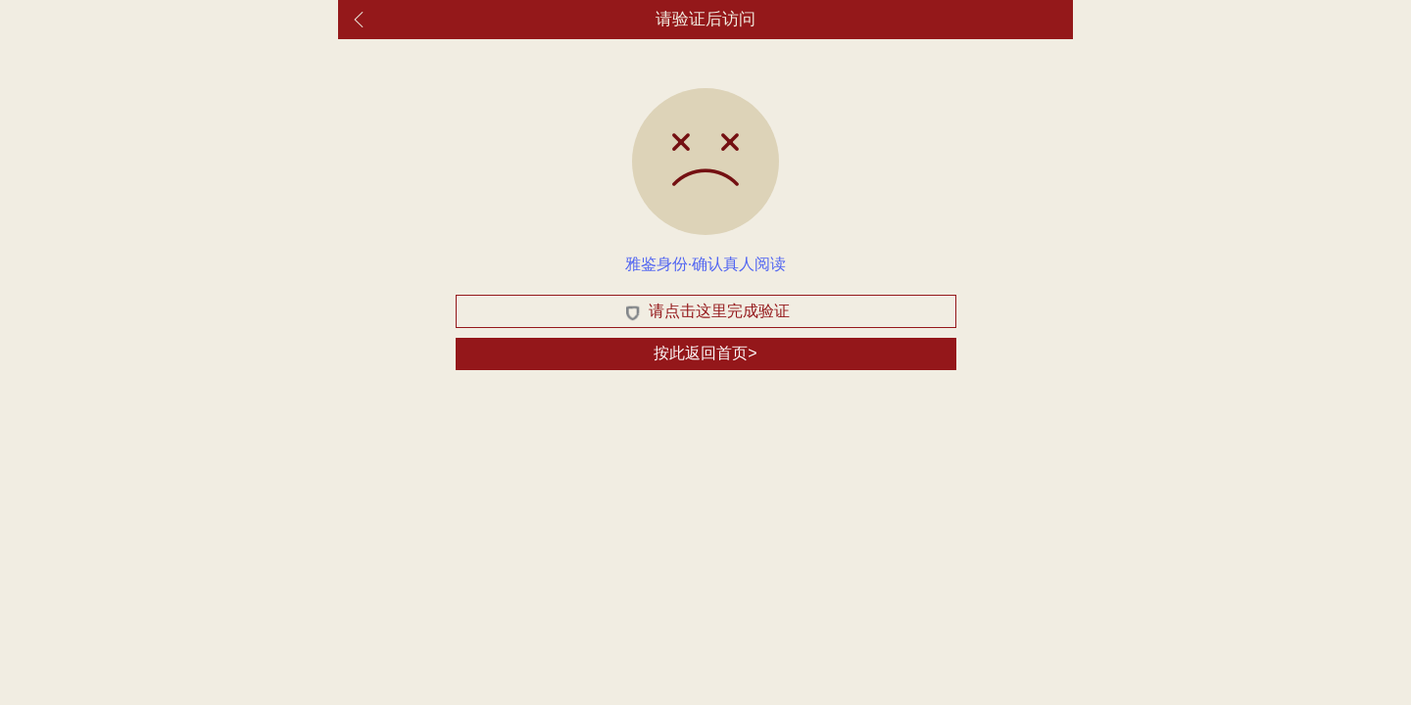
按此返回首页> (705, 353)
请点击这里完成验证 (706, 311)
